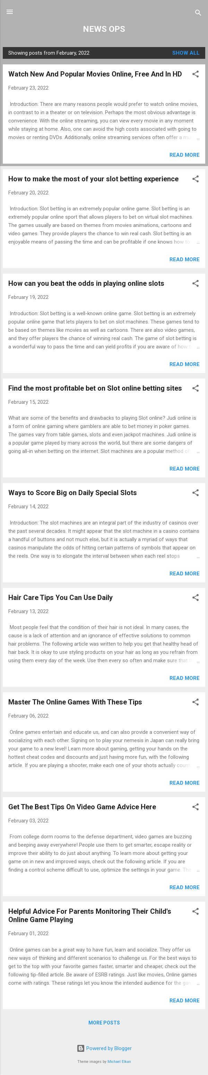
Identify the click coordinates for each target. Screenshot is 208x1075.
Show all (186, 53)
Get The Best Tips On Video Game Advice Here (82, 807)
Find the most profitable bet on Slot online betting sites (95, 388)
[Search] (198, 14)
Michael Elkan (119, 1061)
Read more (185, 155)
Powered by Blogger (104, 1048)
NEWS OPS (104, 29)
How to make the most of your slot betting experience (93, 179)
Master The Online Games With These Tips (75, 702)
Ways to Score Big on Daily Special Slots (72, 493)
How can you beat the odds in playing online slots (86, 283)
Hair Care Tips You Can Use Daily (60, 597)
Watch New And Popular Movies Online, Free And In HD (95, 74)
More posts (104, 1023)
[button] (195, 75)
